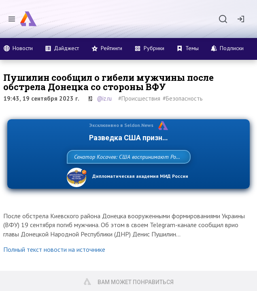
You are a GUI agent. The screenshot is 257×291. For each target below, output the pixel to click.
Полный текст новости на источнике (54, 267)
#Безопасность (183, 98)
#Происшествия (139, 98)
